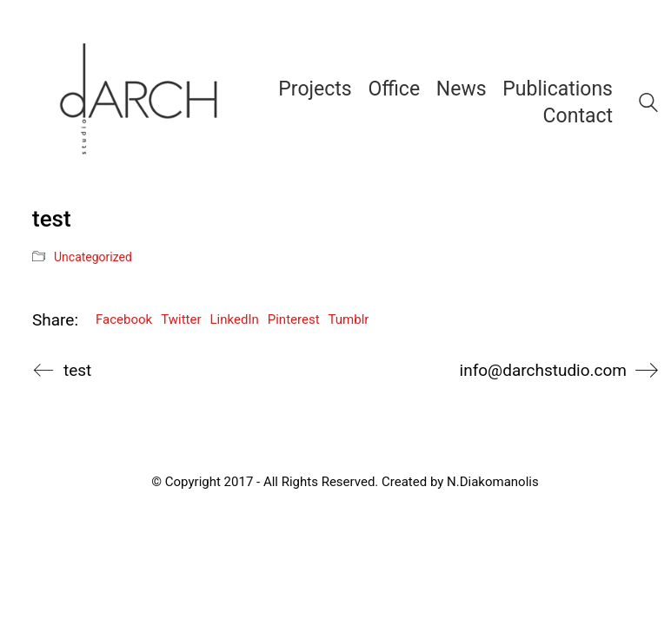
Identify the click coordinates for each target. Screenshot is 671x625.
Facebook (124, 319)
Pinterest (294, 319)
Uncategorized (93, 257)
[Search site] (648, 105)
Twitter (181, 319)
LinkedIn (234, 319)
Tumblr (349, 319)
